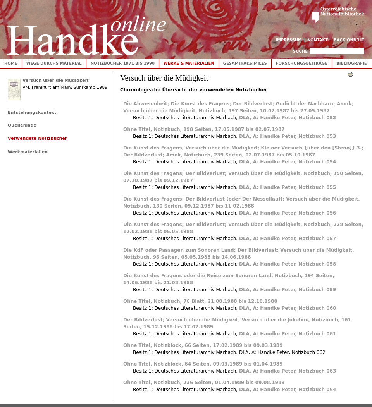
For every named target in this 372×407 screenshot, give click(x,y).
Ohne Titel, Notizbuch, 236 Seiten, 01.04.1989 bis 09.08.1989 (204, 382)
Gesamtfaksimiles (245, 63)
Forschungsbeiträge (301, 63)
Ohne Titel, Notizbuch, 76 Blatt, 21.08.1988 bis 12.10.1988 (200, 301)
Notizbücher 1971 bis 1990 (123, 63)
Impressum (289, 40)
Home (10, 63)
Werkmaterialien (28, 152)
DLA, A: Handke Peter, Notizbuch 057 (287, 238)
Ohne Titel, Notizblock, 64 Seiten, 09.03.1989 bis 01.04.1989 (202, 364)
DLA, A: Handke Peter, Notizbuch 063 (287, 371)
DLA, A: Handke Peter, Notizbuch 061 (287, 334)
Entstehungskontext (32, 112)
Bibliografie (351, 63)
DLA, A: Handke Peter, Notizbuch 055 (287, 187)
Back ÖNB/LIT (349, 40)
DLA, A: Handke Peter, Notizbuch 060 (287, 308)
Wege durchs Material (54, 63)
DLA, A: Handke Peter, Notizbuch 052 (287, 117)
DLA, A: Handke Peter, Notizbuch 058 (287, 264)
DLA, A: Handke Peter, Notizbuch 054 (287, 162)
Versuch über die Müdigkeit (55, 80)
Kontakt (318, 40)
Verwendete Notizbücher (37, 138)
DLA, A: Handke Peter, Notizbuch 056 (287, 213)
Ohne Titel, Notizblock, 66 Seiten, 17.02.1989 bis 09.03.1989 (202, 345)
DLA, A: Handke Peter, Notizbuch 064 (287, 389)
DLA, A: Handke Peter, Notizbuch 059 (287, 289)
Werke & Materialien (189, 63)
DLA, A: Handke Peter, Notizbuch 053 (287, 136)
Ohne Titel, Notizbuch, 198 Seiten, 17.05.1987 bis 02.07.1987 (204, 129)
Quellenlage (22, 125)
